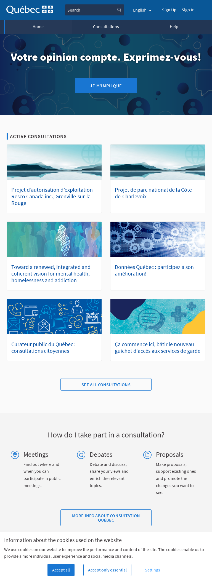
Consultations (106, 26)
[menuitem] (143, 10)
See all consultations (105, 384)
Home (38, 26)
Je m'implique (106, 85)
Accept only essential (107, 570)
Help (174, 26)
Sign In (188, 9)
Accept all (61, 570)
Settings (152, 570)
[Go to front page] (29, 10)
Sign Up (169, 9)
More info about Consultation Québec (106, 518)
